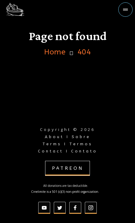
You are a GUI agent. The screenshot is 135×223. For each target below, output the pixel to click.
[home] (25, 9)
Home (54, 52)
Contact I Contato (67, 151)
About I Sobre (67, 137)
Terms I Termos (67, 144)
